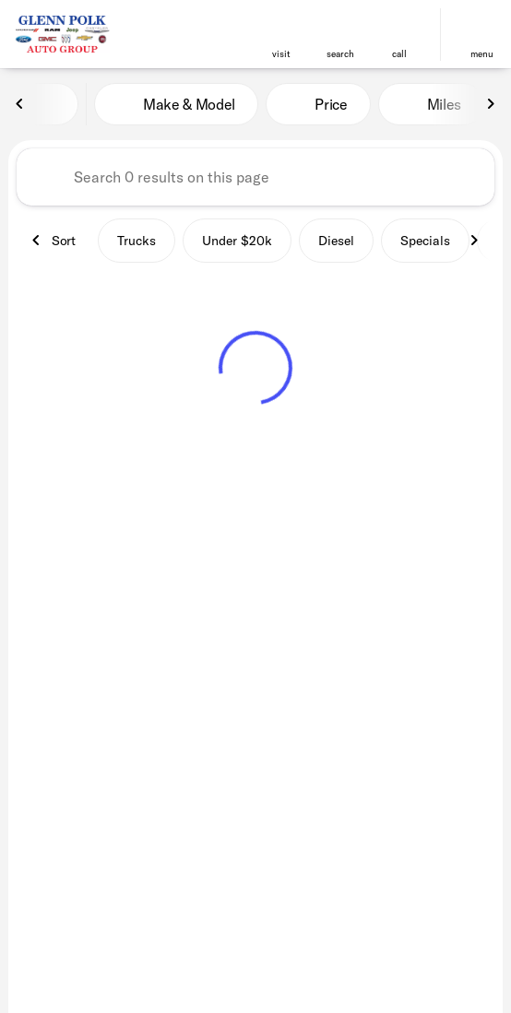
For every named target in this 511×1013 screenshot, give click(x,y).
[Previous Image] (20, 104)
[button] (281, 34)
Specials (425, 240)
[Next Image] (490, 104)
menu (481, 54)
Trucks (136, 240)
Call (399, 54)
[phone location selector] (399, 26)
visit (281, 54)
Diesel (336, 240)
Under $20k (237, 240)
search (340, 54)
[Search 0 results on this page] (255, 176)
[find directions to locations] (281, 26)
